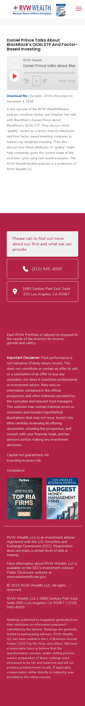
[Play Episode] (14, 76)
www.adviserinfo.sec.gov (26, 576)
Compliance (16, 470)
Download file (17, 96)
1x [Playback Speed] (36, 81)
